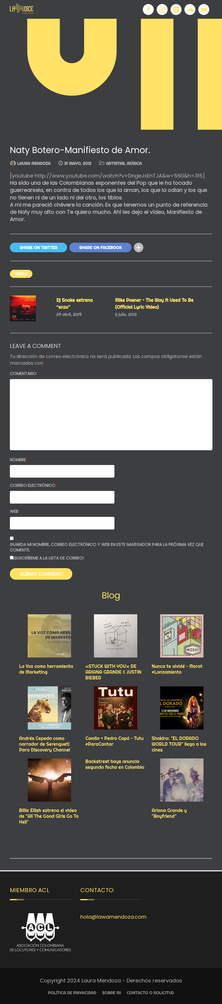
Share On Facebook (100, 247)
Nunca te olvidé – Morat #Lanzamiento (177, 669)
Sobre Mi (111, 992)
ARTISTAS (115, 163)
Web (14, 511)
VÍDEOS (21, 274)
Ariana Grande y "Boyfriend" (169, 813)
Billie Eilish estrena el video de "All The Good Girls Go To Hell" (49, 816)
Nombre (19, 460)
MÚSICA (134, 163)
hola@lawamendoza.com (113, 916)
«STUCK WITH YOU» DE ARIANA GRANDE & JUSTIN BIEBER (113, 672)
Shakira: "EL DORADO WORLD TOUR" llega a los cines (179, 744)
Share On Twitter (38, 247)
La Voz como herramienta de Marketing (46, 669)
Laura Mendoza (34, 163)
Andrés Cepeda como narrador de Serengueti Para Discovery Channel (44, 744)
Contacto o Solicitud (150, 992)
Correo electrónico (34, 485)
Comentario (23, 373)
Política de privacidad (72, 992)
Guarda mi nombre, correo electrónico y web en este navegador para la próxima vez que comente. (107, 547)
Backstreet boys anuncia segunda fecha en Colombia (114, 764)
